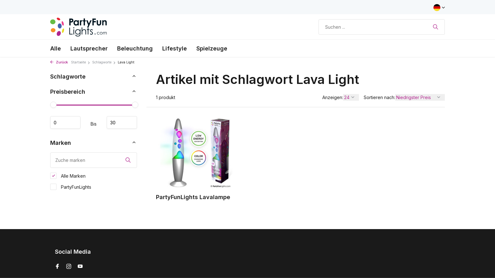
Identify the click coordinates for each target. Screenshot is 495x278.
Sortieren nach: (379, 97)
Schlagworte (104, 62)
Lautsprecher (89, 48)
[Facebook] (57, 266)
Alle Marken (68, 176)
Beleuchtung (135, 48)
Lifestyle (174, 48)
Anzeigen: (332, 97)
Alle (55, 48)
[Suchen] (382, 27)
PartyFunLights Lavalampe (193, 197)
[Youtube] (80, 266)
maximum (122, 122)
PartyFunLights (70, 187)
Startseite (80, 62)
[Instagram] (68, 266)
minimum (65, 122)
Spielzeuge (211, 48)
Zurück (59, 62)
